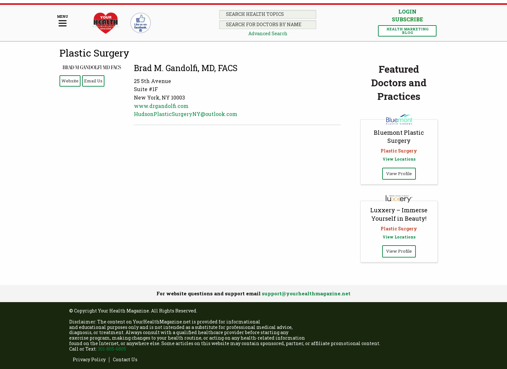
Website (70, 81)
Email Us (93, 81)
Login (407, 11)
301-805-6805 (112, 349)
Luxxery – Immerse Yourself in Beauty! (398, 214)
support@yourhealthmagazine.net (306, 293)
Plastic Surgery (94, 53)
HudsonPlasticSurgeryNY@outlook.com (185, 114)
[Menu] (62, 21)
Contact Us (125, 360)
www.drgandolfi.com (161, 105)
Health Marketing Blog (407, 30)
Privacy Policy (89, 360)
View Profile (399, 173)
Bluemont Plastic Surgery (399, 136)
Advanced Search (267, 33)
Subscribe (407, 19)
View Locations (399, 159)
